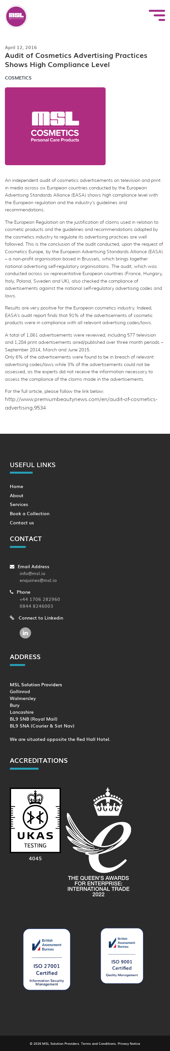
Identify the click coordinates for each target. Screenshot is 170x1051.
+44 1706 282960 (40, 598)
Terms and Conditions (98, 1043)
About (17, 495)
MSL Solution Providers (60, 1043)
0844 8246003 (36, 605)
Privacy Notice (129, 1043)
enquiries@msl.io (38, 579)
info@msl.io (32, 572)
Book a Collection (29, 513)
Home (16, 485)
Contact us (22, 522)
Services (19, 503)
